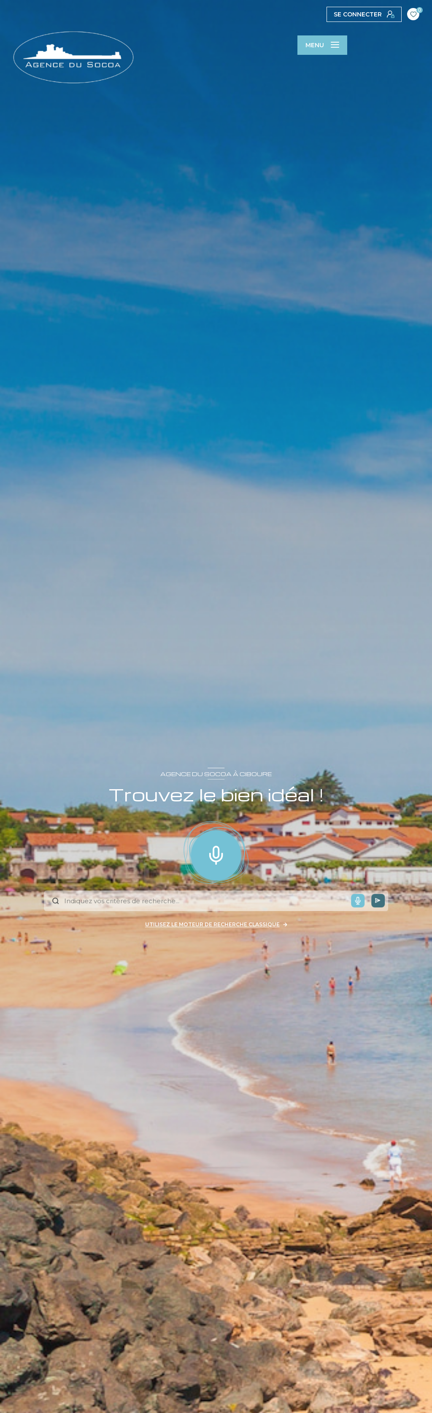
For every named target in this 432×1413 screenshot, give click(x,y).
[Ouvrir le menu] (322, 45)
